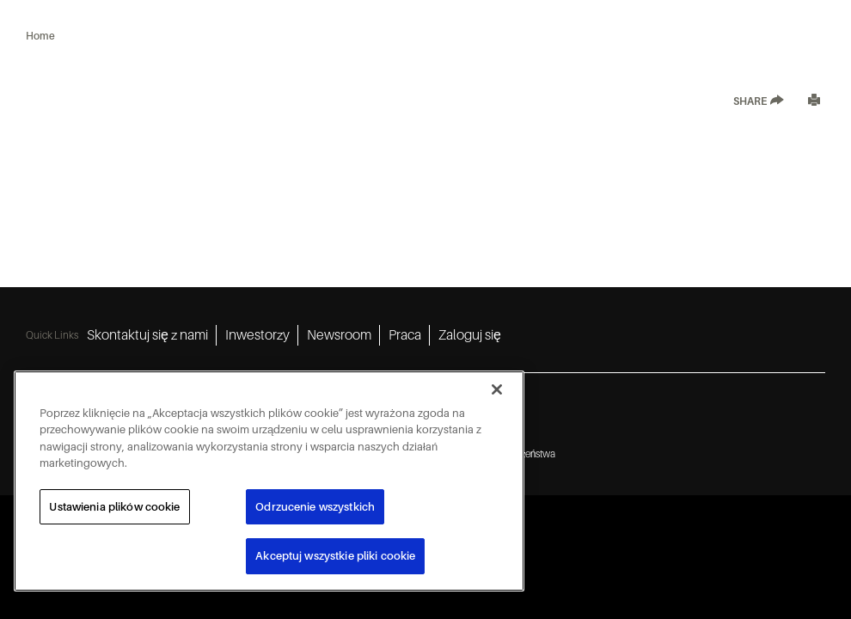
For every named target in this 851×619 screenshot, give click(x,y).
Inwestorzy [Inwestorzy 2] (257, 335)
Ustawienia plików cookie (114, 506)
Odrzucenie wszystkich (315, 506)
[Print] (814, 102)
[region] (269, 481)
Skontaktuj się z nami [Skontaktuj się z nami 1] (147, 335)
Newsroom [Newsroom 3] (339, 335)
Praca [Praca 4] (405, 335)
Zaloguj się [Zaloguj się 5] (469, 335)
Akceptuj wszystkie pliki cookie (335, 555)
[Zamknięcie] (497, 389)
